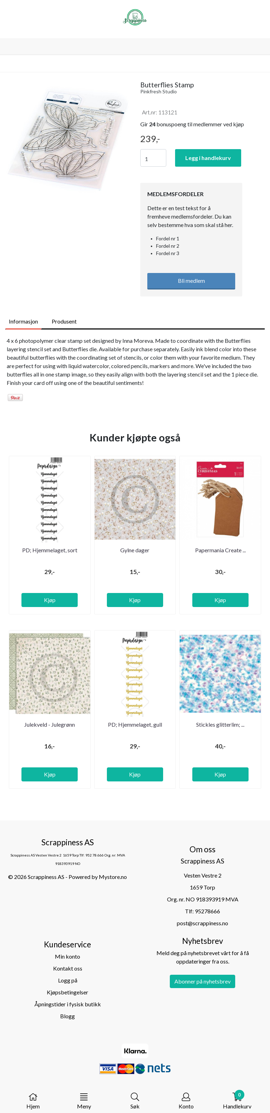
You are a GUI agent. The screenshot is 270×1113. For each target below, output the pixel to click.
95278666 (207, 911)
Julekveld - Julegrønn (49, 724)
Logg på (67, 980)
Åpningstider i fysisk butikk (67, 1004)
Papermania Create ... (220, 550)
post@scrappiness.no (202, 923)
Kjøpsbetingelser (67, 992)
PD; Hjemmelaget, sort (49, 550)
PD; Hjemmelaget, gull (135, 724)
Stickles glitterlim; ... (220, 724)
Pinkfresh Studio (158, 91)
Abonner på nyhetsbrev (202, 981)
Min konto (67, 956)
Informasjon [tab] (23, 321)
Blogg (67, 1016)
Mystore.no (113, 876)
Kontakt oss (67, 968)
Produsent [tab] (64, 321)
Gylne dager (134, 550)
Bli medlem (191, 280)
